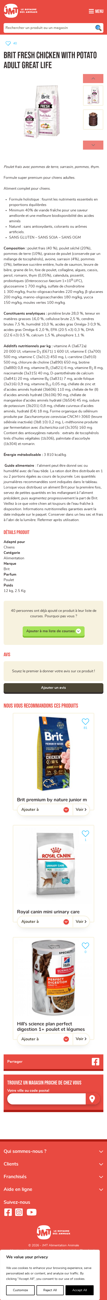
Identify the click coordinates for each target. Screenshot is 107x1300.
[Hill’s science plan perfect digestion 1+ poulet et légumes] (53, 988)
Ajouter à (39, 811)
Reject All (50, 1290)
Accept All (79, 1290)
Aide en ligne (18, 1189)
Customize (20, 1290)
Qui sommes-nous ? (25, 1151)
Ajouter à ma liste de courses (53, 631)
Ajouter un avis (53, 688)
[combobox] (53, 28)
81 (86, 723)
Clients (11, 1164)
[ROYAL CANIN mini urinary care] (53, 873)
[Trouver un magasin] (93, 1098)
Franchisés (15, 1176)
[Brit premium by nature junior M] (53, 761)
